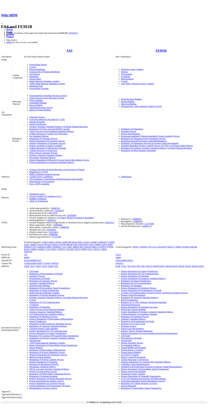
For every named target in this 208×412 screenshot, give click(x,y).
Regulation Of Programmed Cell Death (46, 274)
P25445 (47, 263)
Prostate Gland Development (133, 295)
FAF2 (91, 244)
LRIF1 (70, 247)
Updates (10, 37)
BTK (80, 242)
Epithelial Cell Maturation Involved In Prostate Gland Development (150, 143)
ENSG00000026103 (32, 260)
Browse (9, 29)
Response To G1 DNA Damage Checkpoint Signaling (143, 302)
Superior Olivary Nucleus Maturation (137, 331)
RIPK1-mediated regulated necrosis (44, 174)
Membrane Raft (36, 86)
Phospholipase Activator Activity (43, 388)
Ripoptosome (35, 340)
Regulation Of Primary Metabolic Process (47, 352)
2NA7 (32, 266)
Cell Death (33, 271)
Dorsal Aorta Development (132, 328)
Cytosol (32, 67)
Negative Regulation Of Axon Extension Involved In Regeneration (149, 333)
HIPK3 (49, 247)
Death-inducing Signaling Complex (44, 81)
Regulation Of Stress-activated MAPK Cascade (49, 129)
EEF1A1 (56, 244)
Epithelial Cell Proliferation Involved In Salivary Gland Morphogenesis (151, 367)
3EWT (38, 266)
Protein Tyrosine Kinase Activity (43, 371)
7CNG (124, 266)
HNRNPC (57, 247)
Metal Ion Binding (128, 104)
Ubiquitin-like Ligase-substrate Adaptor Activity (141, 106)
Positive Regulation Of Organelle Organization (141, 376)
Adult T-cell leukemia (38, 201)
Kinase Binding (36, 105)
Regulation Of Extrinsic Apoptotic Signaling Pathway (52, 338)
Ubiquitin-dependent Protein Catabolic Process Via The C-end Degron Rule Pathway (157, 146)
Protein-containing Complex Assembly (45, 146)
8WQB (156, 266)
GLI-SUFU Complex (130, 355)
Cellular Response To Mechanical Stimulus (47, 148)
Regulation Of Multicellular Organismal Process (49, 374)
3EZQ (44, 266)
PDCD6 (87, 247)
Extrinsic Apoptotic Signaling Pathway (45, 155)
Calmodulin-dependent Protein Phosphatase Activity (143, 381)
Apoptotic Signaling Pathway (41, 283)
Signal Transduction (37, 124)
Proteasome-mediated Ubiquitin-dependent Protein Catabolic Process (150, 136)
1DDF (26, 266)
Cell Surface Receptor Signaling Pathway (47, 314)
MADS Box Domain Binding (133, 309)
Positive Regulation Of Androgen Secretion (139, 307)
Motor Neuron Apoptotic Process (43, 153)
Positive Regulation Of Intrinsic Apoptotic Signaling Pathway (147, 312)
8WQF (182, 266)
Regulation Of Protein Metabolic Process (46, 295)
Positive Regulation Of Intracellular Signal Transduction (53, 345)
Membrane (33, 76)
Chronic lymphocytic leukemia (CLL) (45, 196)
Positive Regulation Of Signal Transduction (47, 333)
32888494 (57, 225)
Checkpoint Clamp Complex (133, 374)
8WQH (195, 266)
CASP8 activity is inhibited (41, 177)
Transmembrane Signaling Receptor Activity (48, 95)
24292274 (70, 218)
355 (25, 255)
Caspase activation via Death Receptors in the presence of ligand (56, 169)
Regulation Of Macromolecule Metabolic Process (50, 324)
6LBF (118, 266)
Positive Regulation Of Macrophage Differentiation (51, 319)
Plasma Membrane (37, 69)
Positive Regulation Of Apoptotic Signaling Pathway (51, 162)
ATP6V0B (66, 242)
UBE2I (104, 249)
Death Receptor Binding (131, 99)
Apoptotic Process (37, 117)
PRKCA (95, 247)
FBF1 (110, 244)
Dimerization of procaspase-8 (41, 181)
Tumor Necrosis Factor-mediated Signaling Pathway (51, 131)
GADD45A (41, 247)
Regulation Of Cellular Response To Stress (139, 383)
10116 (118, 255)
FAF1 (86, 244)
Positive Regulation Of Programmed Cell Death (49, 386)
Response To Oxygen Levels (133, 324)
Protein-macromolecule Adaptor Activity (46, 381)
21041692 (59, 211)
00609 (26, 257)
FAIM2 (97, 244)
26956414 (79, 218)
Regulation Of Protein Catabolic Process (46, 359)
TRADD (70, 249)
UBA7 (90, 249)
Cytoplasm (125, 76)
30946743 (55, 208)
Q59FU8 (54, 263)
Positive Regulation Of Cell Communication (48, 331)
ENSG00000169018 (124, 260)
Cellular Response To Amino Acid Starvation (48, 134)
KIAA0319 (162, 247)
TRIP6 (84, 249)
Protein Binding (36, 100)
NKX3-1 (171, 247)
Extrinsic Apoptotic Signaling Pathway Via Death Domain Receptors (58, 126)
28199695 (51, 230)
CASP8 (93, 242)
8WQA (149, 266)
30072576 (52, 213)
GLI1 (154, 247)
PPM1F (178, 247)
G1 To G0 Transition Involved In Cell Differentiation (143, 379)
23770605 (61, 218)
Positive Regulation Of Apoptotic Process (47, 141)
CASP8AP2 (102, 242)
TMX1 (54, 249)
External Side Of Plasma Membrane (44, 72)
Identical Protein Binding (40, 110)
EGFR (63, 244)
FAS (69, 50)
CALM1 (86, 242)
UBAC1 (96, 249)
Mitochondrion (127, 79)
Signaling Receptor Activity (41, 107)
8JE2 (143, 266)
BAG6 (74, 242)
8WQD (169, 266)
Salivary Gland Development (133, 357)
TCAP (48, 249)
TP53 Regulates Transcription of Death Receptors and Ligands (56, 179)
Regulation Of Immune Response (43, 376)
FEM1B (161, 50)
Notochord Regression (130, 305)
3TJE (56, 266)
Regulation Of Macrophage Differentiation (47, 350)
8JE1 (138, 266)
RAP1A (27, 249)
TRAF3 (77, 249)
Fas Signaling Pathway (39, 136)
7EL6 (129, 266)
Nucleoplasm (126, 74)
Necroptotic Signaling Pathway (42, 158)
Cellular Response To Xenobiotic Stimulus (139, 314)
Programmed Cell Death (39, 278)
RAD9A (185, 247)
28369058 (71, 215)
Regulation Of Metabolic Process (43, 317)
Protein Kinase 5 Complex (132, 350)
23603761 (109, 222)
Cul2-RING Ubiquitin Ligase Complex (137, 84)
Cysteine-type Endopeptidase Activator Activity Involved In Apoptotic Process (154, 293)
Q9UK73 (119, 263)
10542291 (73, 33)
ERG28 (69, 244)
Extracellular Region (38, 64)
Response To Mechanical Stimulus (44, 364)
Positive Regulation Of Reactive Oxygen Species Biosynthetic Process (59, 160)
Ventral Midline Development (133, 348)
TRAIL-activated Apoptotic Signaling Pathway (49, 369)
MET (81, 247)
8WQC (162, 266)
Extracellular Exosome (39, 88)
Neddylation (126, 177)
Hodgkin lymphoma (37, 199)
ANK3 (45, 242)
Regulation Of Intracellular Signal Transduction (49, 288)
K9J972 (40, 263)
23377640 (149, 224)
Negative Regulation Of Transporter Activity (48, 355)
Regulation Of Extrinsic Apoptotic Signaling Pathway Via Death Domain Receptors (156, 148)
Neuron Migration (128, 386)
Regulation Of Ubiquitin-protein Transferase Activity (143, 138)
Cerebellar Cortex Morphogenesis (135, 364)
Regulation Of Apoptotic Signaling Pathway (48, 326)
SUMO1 (41, 249)
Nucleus (124, 72)
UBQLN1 (28, 252)
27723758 (56, 237)
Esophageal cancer (37, 194)
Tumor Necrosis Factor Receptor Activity (46, 98)
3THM (50, 266)
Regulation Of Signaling (39, 307)
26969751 (146, 226)
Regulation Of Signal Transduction (44, 290)
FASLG (104, 244)
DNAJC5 (48, 244)
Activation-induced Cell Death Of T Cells (47, 119)
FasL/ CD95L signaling (39, 184)
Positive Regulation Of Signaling (43, 362)
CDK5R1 (143, 247)
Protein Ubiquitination (130, 134)
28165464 (88, 218)
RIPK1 (34, 249)
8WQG (188, 266)
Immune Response (37, 122)
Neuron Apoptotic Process (132, 343)
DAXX (40, 244)
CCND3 (111, 242)
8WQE (175, 266)
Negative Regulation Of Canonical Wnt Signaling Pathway (146, 362)
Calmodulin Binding (38, 103)
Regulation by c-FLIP (38, 172)
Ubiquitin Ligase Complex (132, 69)
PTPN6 (110, 247)
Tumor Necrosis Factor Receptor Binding (46, 309)
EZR (75, 244)
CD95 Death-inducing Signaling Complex (47, 84)
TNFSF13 (61, 249)
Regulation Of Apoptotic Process (43, 138)
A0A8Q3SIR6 (30, 263)
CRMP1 (33, 244)
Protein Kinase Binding (131, 352)
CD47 (26, 244)
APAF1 (51, 242)
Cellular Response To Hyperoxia (43, 150)
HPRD (9, 42)
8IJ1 (134, 266)
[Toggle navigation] (2, 23)
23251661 (53, 232)
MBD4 (76, 247)
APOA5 (58, 242)
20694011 (51, 220)
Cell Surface (34, 74)
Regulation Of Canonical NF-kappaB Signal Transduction (54, 336)
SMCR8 (193, 247)
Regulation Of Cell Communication (44, 302)
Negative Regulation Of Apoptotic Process (47, 143)
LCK (64, 247)
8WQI (201, 266)
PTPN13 (103, 247)
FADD (80, 244)
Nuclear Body (35, 79)
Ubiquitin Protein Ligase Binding (43, 328)
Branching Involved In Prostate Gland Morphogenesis (144, 141)
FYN (33, 247)
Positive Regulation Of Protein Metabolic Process (50, 379)
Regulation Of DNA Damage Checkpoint (138, 150)
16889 (118, 257)
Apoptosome (126, 340)
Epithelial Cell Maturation (132, 129)
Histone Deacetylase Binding (133, 371)
